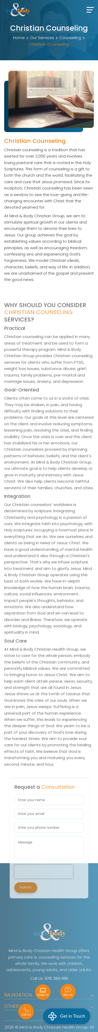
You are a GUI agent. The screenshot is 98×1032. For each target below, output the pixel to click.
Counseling (70, 37)
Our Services (42, 37)
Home (19, 37)
